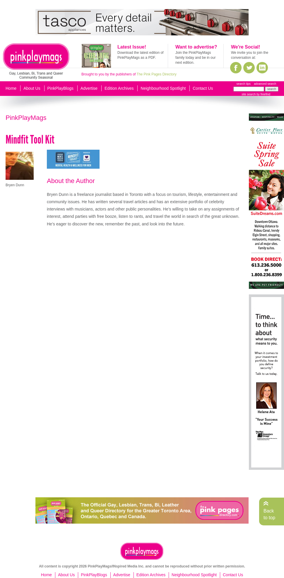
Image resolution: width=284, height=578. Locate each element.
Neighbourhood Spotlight (163, 88)
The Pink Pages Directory (157, 74)
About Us (31, 88)
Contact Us (203, 88)
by (263, 94)
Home (11, 88)
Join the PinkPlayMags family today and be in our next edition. (195, 58)
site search (249, 94)
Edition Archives (119, 88)
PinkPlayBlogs (60, 88)
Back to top (269, 514)
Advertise (89, 88)
